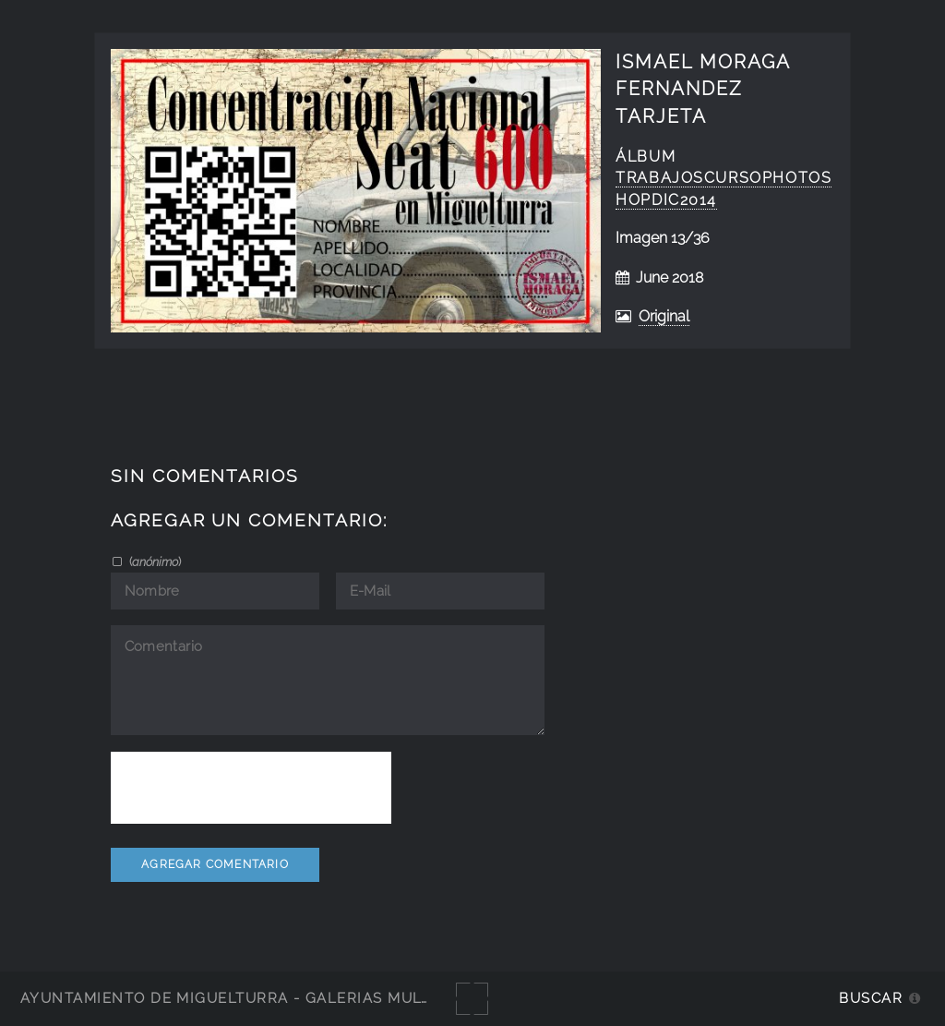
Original (664, 316)
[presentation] (251, 788)
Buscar (871, 998)
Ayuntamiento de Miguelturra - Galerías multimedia (252, 998)
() (153, 561)
